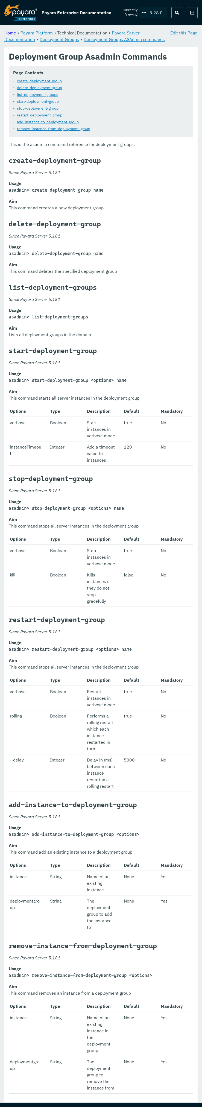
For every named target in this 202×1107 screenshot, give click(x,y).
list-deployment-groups (37, 94)
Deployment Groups (59, 39)
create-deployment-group (39, 81)
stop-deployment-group (37, 108)
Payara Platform (37, 33)
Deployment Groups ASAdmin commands (124, 39)
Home (10, 33)
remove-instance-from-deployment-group (53, 129)
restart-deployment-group (39, 115)
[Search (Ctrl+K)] (176, 12)
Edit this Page (183, 33)
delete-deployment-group (39, 88)
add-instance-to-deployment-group (48, 122)
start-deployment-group (38, 101)
